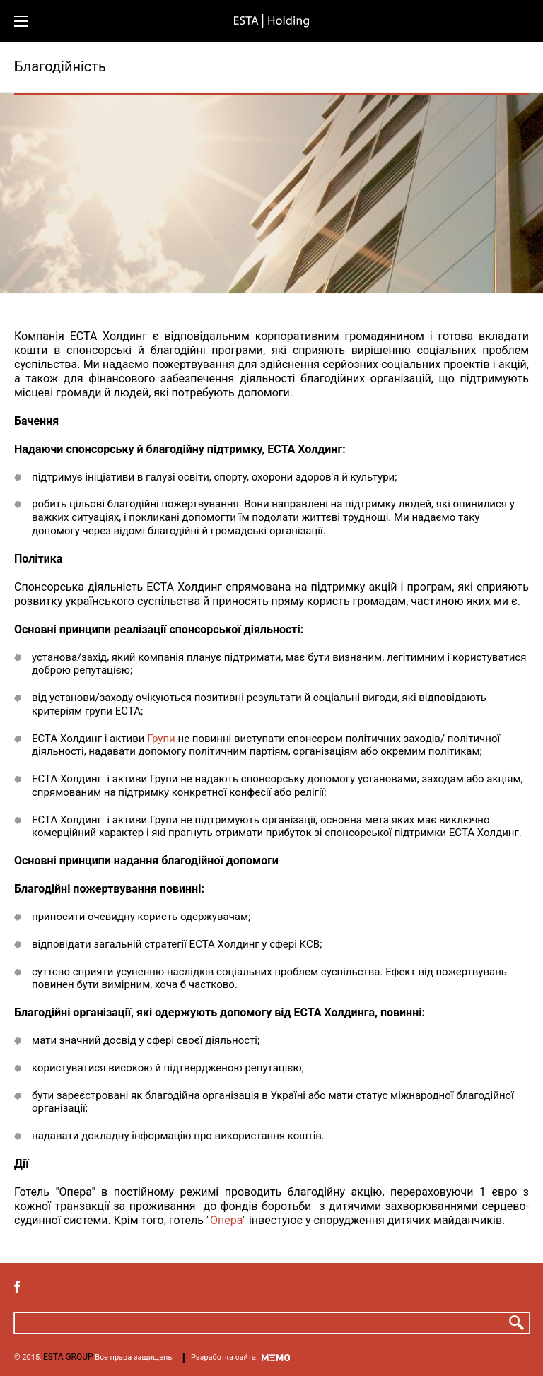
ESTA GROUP (68, 1357)
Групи (161, 738)
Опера (226, 1220)
